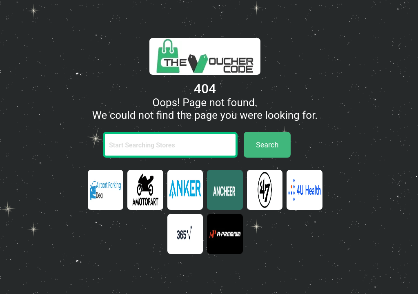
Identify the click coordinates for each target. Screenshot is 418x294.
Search (267, 144)
